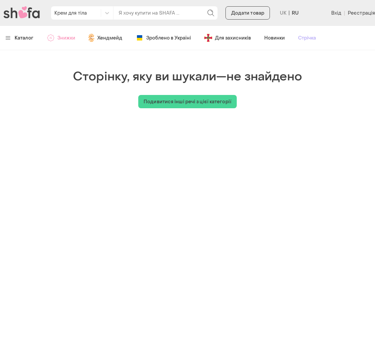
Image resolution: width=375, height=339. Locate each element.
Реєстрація (361, 13)
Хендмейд (105, 38)
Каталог (19, 38)
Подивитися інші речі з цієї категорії (187, 102)
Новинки (274, 38)
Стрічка (307, 38)
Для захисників (227, 38)
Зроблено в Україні (163, 38)
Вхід (336, 13)
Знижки (61, 38)
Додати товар (247, 13)
